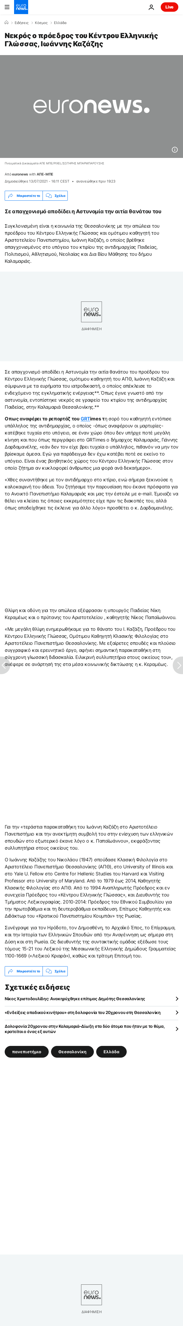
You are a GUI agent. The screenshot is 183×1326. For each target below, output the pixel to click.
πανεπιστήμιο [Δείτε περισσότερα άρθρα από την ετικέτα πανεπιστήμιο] (26, 1051)
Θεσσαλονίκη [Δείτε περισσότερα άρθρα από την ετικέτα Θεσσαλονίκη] (72, 1051)
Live (169, 6)
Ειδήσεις (21, 23)
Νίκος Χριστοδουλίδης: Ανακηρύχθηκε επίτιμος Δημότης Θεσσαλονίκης (75, 998)
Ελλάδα (60, 23)
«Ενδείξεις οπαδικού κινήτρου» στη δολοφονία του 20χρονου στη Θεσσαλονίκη (83, 1012)
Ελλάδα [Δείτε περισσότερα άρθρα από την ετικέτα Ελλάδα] (111, 1051)
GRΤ (85, 419)
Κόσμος (41, 23)
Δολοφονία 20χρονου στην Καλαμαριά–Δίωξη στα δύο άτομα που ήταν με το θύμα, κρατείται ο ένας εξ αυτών (85, 1029)
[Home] (6, 23)
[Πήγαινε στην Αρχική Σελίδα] (21, 7)
